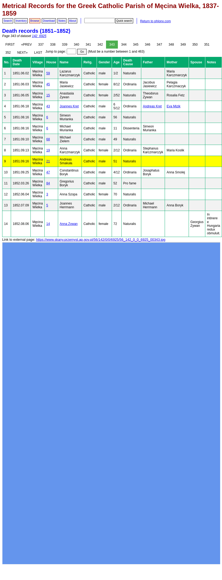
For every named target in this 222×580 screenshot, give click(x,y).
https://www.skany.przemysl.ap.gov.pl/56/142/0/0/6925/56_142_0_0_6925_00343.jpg (100, 240)
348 (171, 44)
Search (7, 20)
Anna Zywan (69, 224)
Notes (61, 20)
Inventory (21, 20)
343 (112, 44)
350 (195, 44)
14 (48, 224)
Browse (34, 20)
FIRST (10, 44)
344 (123, 44)
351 (206, 44)
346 (147, 44)
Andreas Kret (152, 106)
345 (135, 44)
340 (76, 44)
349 (183, 44)
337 (41, 44)
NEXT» (22, 52)
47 (48, 172)
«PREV (26, 44)
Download (49, 20)
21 (48, 161)
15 (48, 95)
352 (8, 52)
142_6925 (39, 36)
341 (88, 44)
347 (159, 44)
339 (64, 44)
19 (48, 150)
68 (48, 139)
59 (48, 73)
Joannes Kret (69, 106)
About (72, 20)
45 (48, 84)
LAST (38, 52)
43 (48, 106)
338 (52, 44)
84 (48, 183)
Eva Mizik (173, 106)
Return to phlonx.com (155, 21)
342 (100, 44)
